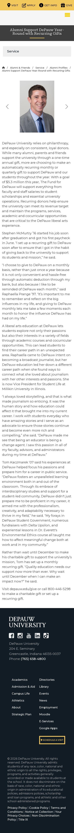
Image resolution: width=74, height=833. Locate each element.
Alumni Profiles (59, 67)
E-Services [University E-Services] (46, 721)
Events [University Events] (44, 693)
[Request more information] (48, 5)
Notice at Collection (39, 811)
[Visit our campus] (12, 5)
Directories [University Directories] (47, 679)
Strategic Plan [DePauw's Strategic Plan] (21, 714)
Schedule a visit (52, 740)
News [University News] (43, 700)
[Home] (3, 67)
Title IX (23, 819)
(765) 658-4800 (33, 659)
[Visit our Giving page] (66, 5)
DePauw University (21, 18)
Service (13, 51)
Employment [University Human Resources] (48, 707)
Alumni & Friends (20, 67)
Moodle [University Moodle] (44, 714)
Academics (20, 679)
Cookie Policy (38, 807)
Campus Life (21, 693)
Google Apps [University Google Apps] (48, 728)
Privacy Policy (17, 807)
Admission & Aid (23, 686)
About (16, 707)
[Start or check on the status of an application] (28, 5)
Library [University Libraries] (44, 686)
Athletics (18, 700)
